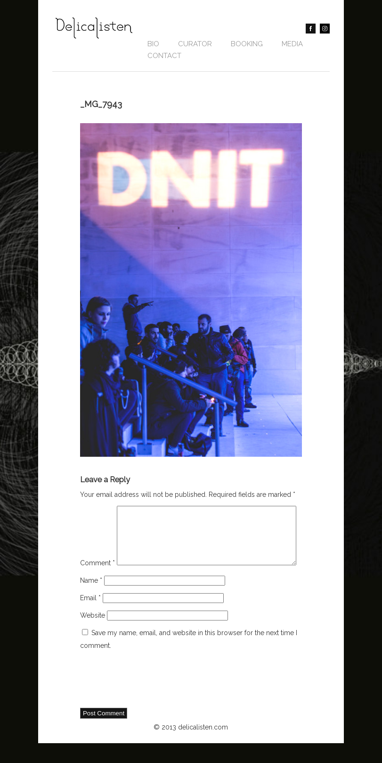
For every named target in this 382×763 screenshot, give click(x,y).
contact (164, 55)
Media (292, 44)
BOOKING (247, 44)
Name (91, 600)
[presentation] (151, 699)
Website (92, 635)
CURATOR (195, 44)
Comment (97, 512)
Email (90, 617)
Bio (153, 44)
